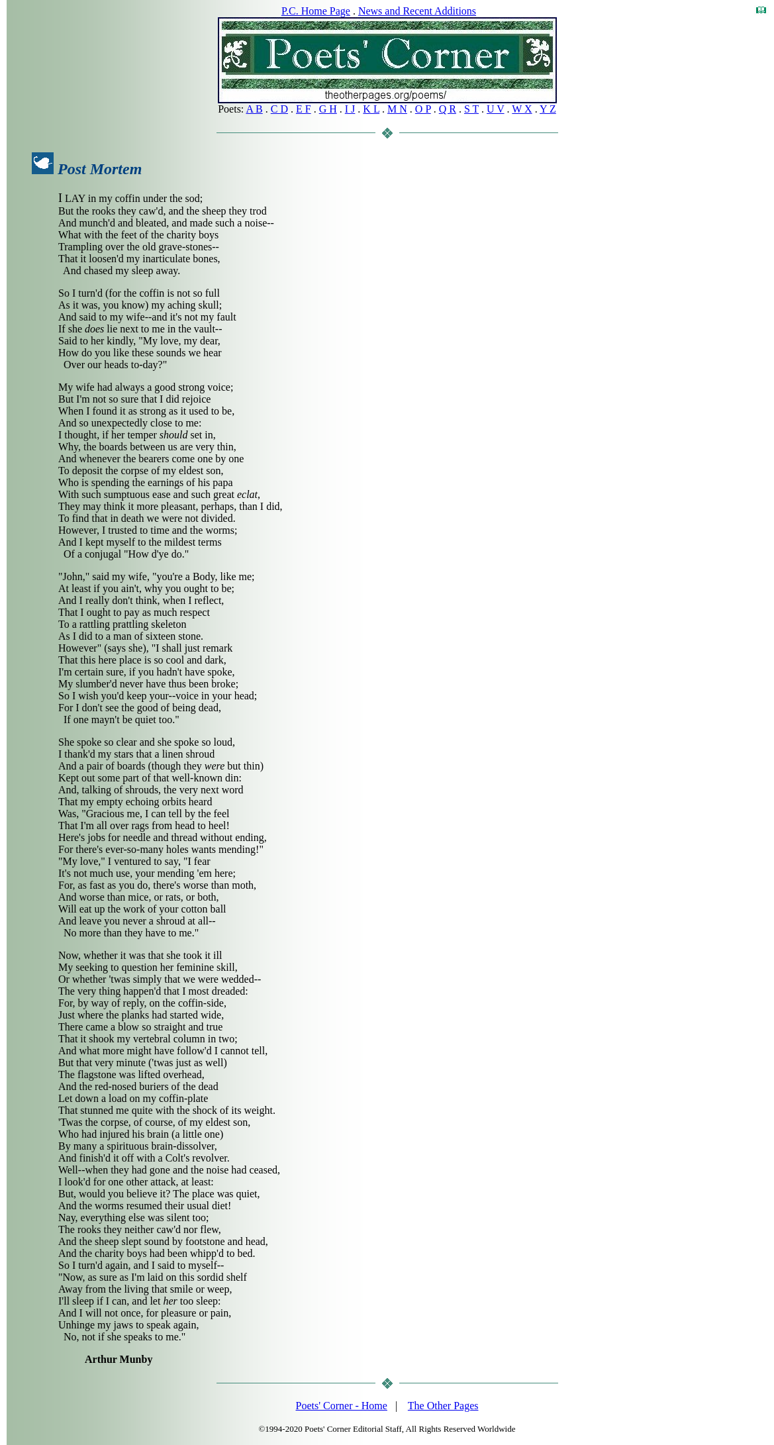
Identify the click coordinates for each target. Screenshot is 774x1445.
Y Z (548, 109)
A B (254, 109)
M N (397, 109)
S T (471, 109)
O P (423, 109)
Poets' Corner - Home (341, 1405)
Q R (447, 109)
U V (496, 109)
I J (350, 109)
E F (303, 109)
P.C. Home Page (315, 11)
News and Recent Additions (417, 11)
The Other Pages (443, 1405)
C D (279, 109)
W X (522, 109)
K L (371, 109)
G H (328, 109)
